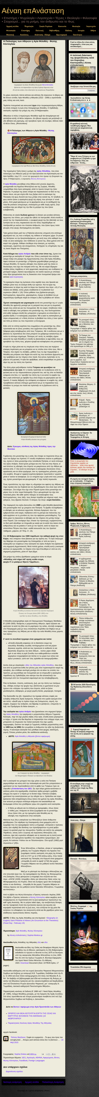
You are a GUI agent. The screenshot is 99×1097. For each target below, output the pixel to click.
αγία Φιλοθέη (11, 184)
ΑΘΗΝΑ (39, 1058)
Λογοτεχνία (91, 26)
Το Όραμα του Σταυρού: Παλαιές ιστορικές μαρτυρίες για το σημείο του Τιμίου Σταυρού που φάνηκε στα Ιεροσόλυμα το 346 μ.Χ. (82, 340)
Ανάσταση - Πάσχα (42, 35)
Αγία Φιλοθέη (21, 931)
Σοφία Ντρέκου (45, 26)
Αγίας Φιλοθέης (12, 714)
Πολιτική (40, 30)
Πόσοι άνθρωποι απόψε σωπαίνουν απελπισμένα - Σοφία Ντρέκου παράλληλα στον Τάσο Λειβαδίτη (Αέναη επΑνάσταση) (82, 625)
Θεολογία (76, 26)
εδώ (39, 942)
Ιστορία (81, 30)
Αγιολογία (31, 1058)
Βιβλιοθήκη (54, 30)
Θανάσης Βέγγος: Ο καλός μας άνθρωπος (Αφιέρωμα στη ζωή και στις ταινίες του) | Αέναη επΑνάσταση (82, 389)
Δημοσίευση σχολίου (14, 1071)
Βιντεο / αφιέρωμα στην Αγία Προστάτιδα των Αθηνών (37, 1007)
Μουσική (10, 35)
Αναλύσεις (24, 35)
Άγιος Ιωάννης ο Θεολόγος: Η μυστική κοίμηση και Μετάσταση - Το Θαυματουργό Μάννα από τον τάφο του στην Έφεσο (82, 418)
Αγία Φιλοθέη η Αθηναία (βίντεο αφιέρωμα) (32, 736)
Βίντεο (56, 1058)
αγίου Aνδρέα (25, 254)
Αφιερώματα (48, 1058)
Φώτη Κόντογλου (47, 85)
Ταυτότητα (77, 35)
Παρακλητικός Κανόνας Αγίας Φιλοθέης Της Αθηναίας (30, 1023)
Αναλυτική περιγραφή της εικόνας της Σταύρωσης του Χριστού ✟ (81, 671)
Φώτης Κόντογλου (37, 897)
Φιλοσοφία (10, 30)
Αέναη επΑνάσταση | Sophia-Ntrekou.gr (26, 935)
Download (24, 963)
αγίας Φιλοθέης (43, 171)
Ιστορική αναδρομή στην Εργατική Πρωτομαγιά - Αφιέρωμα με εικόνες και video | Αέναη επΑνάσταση (82, 374)
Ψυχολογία (28, 26)
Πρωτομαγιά (61, 35)
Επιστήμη (25, 30)
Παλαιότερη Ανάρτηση (53, 1082)
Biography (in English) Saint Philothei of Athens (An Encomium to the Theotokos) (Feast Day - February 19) (30, 920)
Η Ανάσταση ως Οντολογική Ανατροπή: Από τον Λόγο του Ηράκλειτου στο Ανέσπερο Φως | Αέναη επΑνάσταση (82, 657)
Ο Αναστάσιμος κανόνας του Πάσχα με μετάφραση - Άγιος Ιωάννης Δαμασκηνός (82, 284)
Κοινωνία (62, 26)
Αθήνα (93, 30)
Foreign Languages (37, 1061)
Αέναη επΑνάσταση (33, 11)
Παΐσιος (68, 30)
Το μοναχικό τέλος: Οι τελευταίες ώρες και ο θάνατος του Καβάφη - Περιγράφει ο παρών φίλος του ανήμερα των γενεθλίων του (82, 325)
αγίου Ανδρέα (25, 712)
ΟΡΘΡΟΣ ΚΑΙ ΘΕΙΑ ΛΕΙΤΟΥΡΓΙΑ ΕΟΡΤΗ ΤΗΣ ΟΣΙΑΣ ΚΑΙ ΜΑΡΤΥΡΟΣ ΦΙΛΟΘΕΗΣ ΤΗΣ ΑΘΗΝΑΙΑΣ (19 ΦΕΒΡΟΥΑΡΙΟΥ (32, 1016)
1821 (24, 1058)
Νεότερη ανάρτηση (12, 1082)
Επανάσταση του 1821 (22, 789)
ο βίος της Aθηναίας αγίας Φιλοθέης (39, 665)
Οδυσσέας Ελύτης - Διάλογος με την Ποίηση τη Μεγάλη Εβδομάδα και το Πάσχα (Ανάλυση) (82, 581)
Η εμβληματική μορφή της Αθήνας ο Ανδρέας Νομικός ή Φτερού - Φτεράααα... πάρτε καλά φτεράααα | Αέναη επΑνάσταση (82, 565)
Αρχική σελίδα (12, 26)
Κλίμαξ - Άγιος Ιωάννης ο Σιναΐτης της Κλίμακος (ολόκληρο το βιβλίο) (82, 404)
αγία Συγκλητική (16, 277)
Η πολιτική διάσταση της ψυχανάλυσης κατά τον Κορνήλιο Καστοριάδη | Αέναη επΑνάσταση (82, 60)
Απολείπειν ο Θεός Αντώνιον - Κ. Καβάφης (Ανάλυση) (87, 311)
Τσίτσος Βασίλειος (18, 1037)
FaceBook (23, 1061)
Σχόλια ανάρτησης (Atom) (39, 1091)
